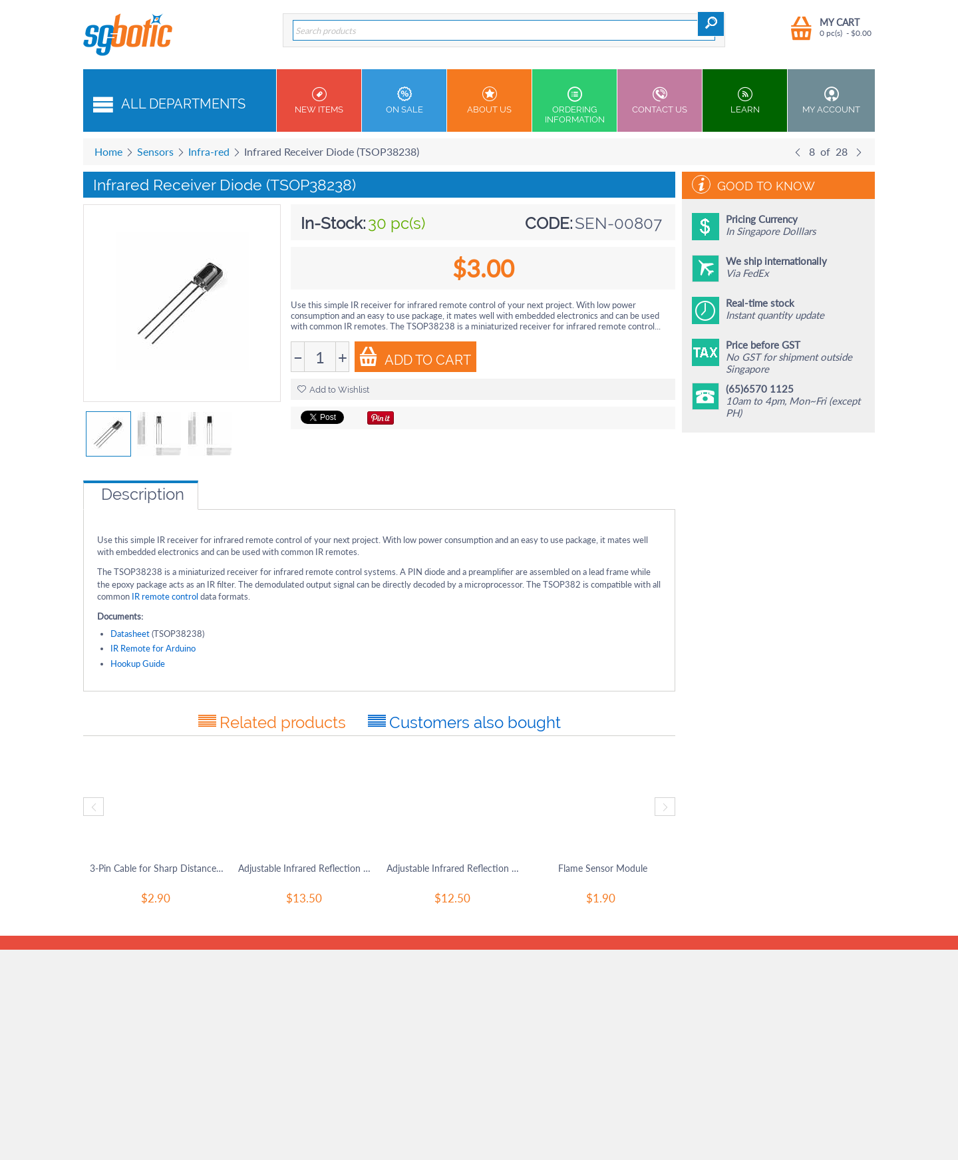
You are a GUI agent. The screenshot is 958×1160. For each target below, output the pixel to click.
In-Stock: (333, 223)
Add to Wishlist (333, 390)
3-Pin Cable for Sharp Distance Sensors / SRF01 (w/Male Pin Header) (157, 868)
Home (108, 151)
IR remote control (166, 596)
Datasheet (130, 633)
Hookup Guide (137, 663)
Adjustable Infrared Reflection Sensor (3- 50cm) (305, 868)
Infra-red (209, 151)
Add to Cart (415, 357)
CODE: (549, 223)
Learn (745, 100)
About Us (489, 100)
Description (142, 494)
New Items (319, 100)
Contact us (659, 100)
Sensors (155, 151)
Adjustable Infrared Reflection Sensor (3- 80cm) (454, 868)
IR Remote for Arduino (153, 648)
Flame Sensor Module (602, 868)
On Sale (404, 100)
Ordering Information (574, 105)
